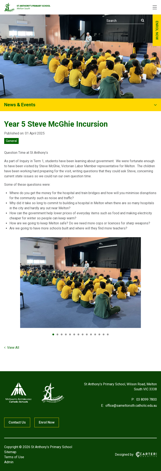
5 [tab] (70, 335)
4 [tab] (66, 335)
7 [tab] (78, 335)
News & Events (19, 104)
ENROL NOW (157, 30)
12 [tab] (99, 335)
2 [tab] (57, 335)
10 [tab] (91, 335)
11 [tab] (95, 335)
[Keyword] (125, 21)
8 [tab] (82, 335)
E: (102, 406)
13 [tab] (103, 335)
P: (132, 399)
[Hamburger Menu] (155, 7)
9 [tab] (87, 335)
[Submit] (142, 20)
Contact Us (17, 422)
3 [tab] (62, 335)
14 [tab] (108, 335)
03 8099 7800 (146, 399)
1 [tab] (53, 335)
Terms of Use (14, 457)
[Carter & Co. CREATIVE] (146, 455)
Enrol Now (47, 422)
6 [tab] (74, 335)
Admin (8, 462)
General (11, 141)
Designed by (124, 455)
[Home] (34, 403)
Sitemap (10, 452)
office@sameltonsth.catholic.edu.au (131, 406)
